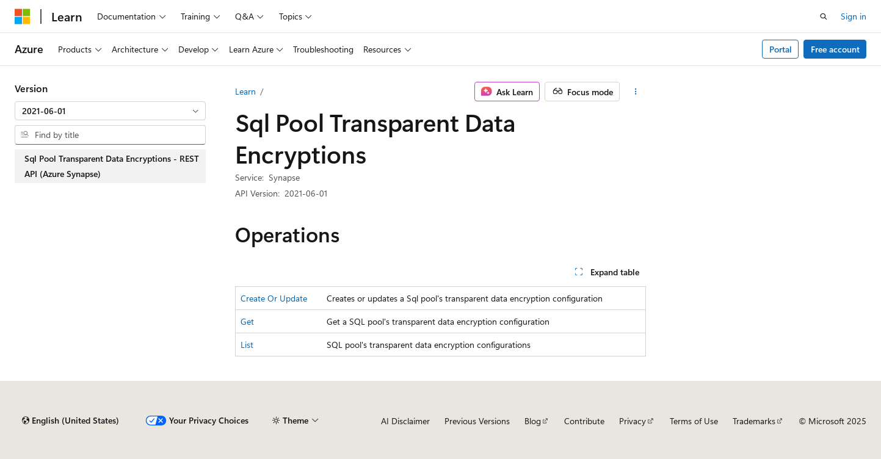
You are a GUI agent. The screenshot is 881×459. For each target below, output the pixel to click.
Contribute (584, 421)
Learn (245, 91)
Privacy (632, 421)
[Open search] (823, 16)
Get (247, 321)
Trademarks (754, 421)
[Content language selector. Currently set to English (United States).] (70, 420)
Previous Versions (477, 421)
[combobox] (110, 111)
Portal (780, 49)
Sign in (853, 16)
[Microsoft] (23, 16)
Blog (532, 421)
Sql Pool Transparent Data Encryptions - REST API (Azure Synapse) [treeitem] (111, 166)
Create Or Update (274, 298)
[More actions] (635, 91)
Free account (835, 49)
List (247, 344)
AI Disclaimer (405, 421)
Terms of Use (694, 421)
